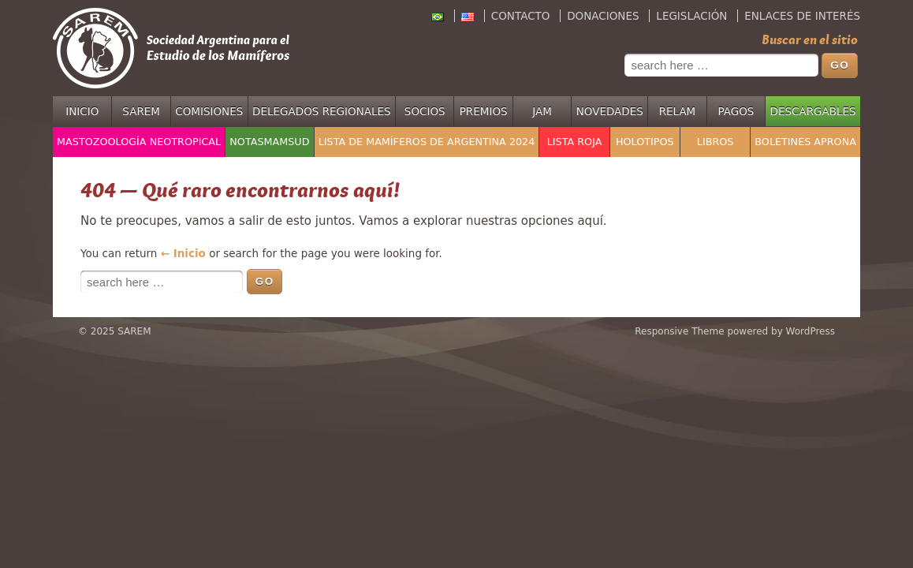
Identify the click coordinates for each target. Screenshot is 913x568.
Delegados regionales (321, 111)
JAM (542, 111)
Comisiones (209, 111)
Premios (484, 111)
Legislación (691, 15)
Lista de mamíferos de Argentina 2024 (427, 142)
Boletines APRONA (805, 142)
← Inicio (183, 253)
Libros (715, 142)
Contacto (520, 15)
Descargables (813, 111)
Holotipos (645, 142)
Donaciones (603, 15)
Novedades (609, 111)
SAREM (141, 111)
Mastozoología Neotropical (139, 142)
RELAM (677, 111)
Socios (424, 111)
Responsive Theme (679, 331)
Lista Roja (574, 142)
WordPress (810, 331)
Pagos (735, 111)
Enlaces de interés (802, 15)
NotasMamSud (269, 142)
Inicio (82, 111)
